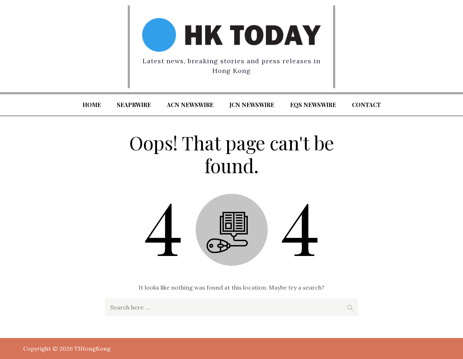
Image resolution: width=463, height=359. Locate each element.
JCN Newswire (251, 104)
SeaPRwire (134, 104)
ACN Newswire (190, 104)
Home (91, 104)
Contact (366, 104)
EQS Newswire (313, 104)
